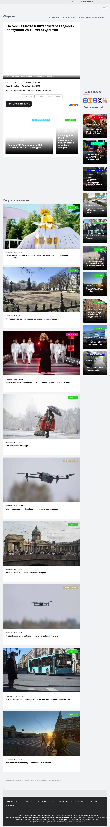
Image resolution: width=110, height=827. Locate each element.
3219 (100, 151)
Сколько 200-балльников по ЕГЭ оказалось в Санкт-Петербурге (25, 146)
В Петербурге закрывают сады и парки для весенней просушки (33, 319)
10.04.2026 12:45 (91, 258)
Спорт (61, 802)
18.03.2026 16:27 (11, 379)
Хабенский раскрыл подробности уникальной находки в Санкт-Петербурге (94, 156)
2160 (100, 206)
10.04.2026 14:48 (11, 696)
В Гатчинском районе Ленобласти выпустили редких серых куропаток (95, 263)
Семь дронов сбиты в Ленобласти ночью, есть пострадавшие (32, 509)
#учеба (40, 96)
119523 (21, 252)
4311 (100, 338)
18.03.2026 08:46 (11, 316)
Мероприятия (98, 117)
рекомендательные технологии (72, 822)
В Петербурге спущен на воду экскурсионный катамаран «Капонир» (95, 342)
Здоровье (100, 17)
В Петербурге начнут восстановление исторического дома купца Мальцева (94, 315)
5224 (100, 361)
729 (100, 125)
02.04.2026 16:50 (11, 443)
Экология (49, 17)
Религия (72, 17)
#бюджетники (54, 96)
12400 (23, 141)
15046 (20, 696)
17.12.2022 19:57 (13, 141)
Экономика (31, 802)
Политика (19, 802)
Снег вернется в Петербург (17, 446)
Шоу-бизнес (72, 334)
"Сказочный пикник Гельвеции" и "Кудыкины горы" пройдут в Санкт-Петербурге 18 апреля (95, 130)
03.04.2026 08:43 (11, 506)
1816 (100, 258)
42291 (20, 379)
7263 (73, 131)
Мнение (93, 17)
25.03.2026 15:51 (11, 252)
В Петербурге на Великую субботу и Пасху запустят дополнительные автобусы (39, 700)
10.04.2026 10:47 (11, 760)
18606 (20, 570)
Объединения (98, 143)
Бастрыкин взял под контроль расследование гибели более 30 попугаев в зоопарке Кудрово (94, 367)
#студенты (27, 96)
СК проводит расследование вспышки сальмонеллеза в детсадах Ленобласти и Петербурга (94, 181)
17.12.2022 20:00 (30, 83)
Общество (70, 120)
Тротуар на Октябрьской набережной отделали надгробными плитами (33, 781)
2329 (100, 174)
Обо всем (79, 17)
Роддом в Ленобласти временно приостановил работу (95, 210)
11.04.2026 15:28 (91, 151)
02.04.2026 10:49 (11, 570)
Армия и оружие (70, 461)
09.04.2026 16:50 (91, 338)
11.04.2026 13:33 (91, 174)
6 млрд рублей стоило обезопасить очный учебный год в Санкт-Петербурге (66, 141)
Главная (9, 802)
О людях (87, 17)
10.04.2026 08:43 (91, 310)
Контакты (10, 806)
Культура (53, 802)
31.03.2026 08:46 (11, 633)
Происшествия (72, 802)
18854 (20, 506)
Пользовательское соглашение (94, 818)
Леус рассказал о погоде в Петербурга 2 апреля (26, 573)
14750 (20, 760)
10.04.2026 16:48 (91, 206)
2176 (100, 310)
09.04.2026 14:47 (91, 361)
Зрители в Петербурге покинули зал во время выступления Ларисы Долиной (38, 383)
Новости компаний (89, 802)
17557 (20, 633)
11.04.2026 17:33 (91, 125)
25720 (20, 443)
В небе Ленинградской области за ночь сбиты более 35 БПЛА (32, 636)
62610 (20, 316)
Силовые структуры (95, 170)
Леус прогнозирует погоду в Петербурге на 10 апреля (28, 763)
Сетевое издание (64, 816)
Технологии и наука (61, 17)
